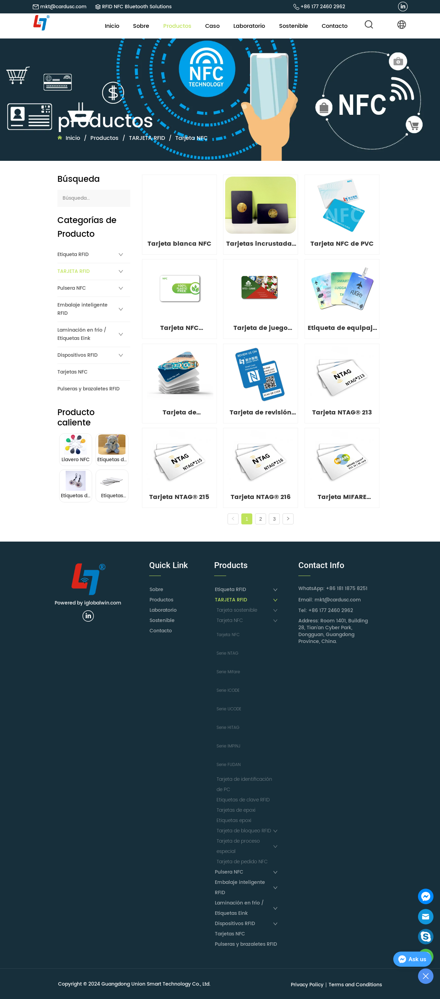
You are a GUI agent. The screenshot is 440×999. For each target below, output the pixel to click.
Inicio (73, 138)
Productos (104, 138)
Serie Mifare (228, 672)
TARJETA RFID (147, 138)
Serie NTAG (227, 653)
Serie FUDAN (229, 765)
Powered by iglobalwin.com (88, 603)
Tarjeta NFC (191, 138)
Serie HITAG (228, 727)
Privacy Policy (307, 985)
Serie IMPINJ (228, 746)
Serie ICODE (228, 690)
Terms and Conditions (355, 985)
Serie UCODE (229, 709)
